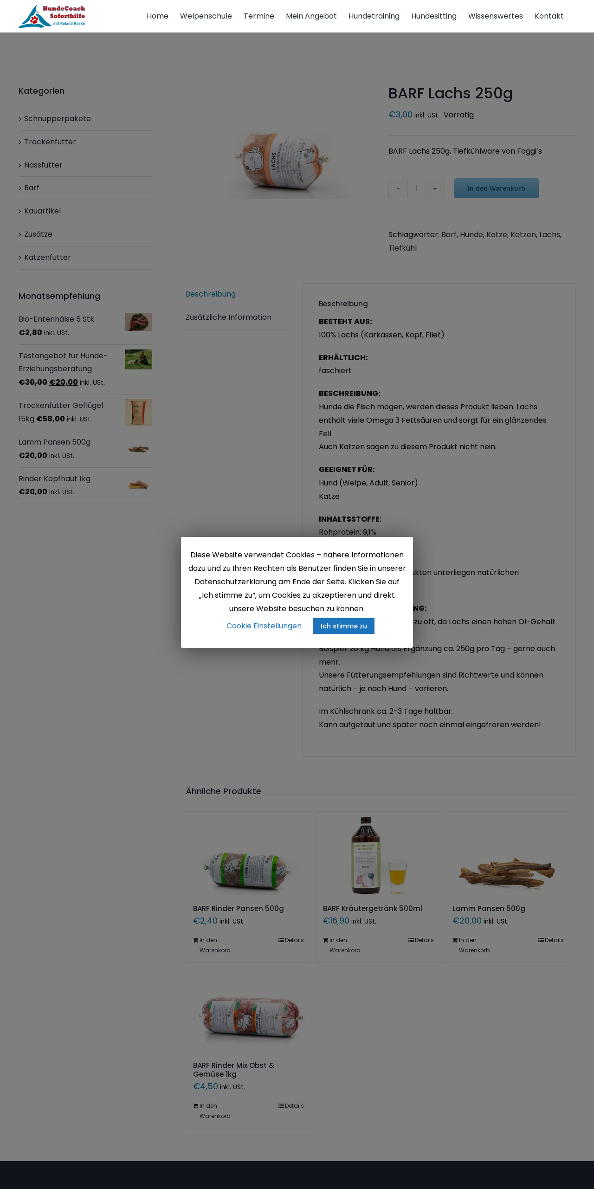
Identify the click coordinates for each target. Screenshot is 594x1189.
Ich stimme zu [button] (344, 626)
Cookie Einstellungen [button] (264, 625)
